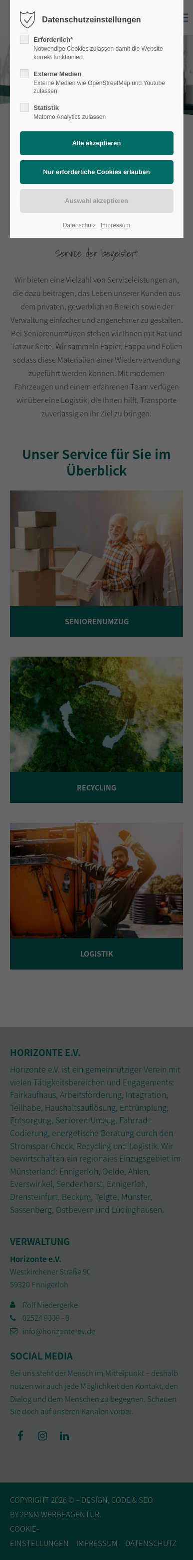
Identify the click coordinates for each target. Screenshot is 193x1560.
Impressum (115, 225)
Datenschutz (79, 225)
